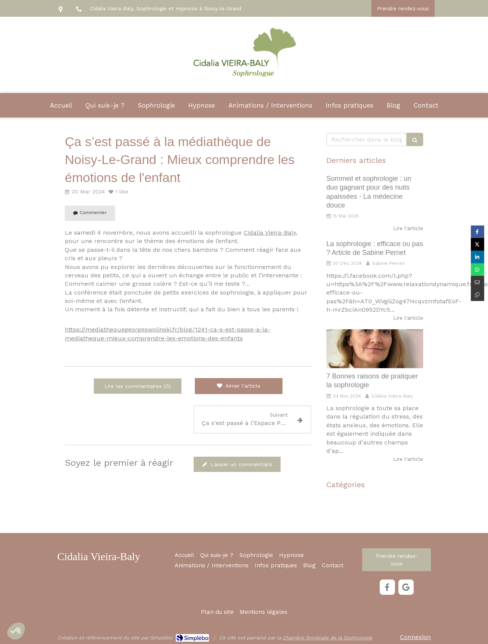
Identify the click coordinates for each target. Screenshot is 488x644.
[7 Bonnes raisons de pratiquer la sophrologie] (374, 348)
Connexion (415, 637)
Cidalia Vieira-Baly (270, 232)
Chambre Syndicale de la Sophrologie (327, 638)
